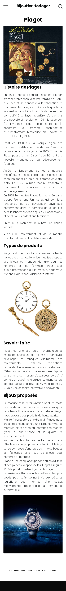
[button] (5, 6)
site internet (47, 274)
